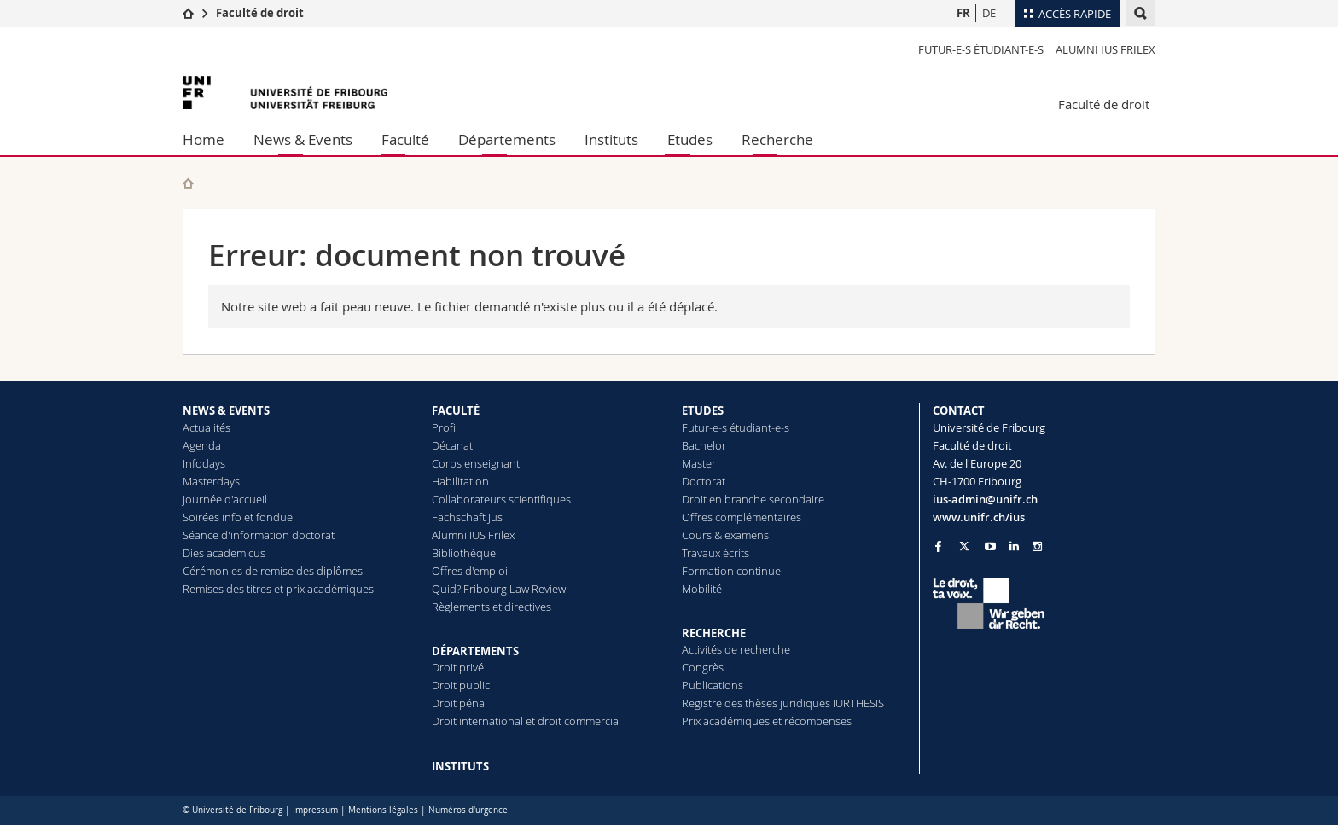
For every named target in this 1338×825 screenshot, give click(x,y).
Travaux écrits (715, 553)
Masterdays (211, 481)
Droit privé (458, 667)
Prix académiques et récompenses (767, 721)
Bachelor (704, 445)
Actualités (206, 427)
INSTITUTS (460, 766)
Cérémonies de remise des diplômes (273, 570)
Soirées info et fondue (238, 517)
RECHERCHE (714, 633)
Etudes (690, 139)
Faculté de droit (260, 12)
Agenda (202, 445)
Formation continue (731, 570)
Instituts (611, 139)
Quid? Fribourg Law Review (499, 588)
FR (963, 12)
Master (699, 463)
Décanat (452, 445)
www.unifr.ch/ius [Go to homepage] (979, 517)
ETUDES (703, 410)
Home (203, 139)
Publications (712, 685)
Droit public (461, 685)
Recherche (777, 139)
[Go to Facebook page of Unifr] (938, 546)
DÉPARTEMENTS (475, 651)
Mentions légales (383, 810)
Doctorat (703, 481)
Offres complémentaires (741, 517)
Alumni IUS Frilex (1105, 49)
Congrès (703, 667)
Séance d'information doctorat (258, 535)
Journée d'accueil (225, 499)
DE (989, 12)
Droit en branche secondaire (753, 499)
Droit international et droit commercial (526, 721)
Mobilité (702, 588)
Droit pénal (459, 703)
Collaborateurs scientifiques (501, 499)
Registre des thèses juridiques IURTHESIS (783, 703)
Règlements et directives (491, 606)
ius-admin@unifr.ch (985, 499)
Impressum (315, 810)
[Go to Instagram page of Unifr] (1037, 546)
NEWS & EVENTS (226, 410)
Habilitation (460, 481)
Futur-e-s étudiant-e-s (981, 49)
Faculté (405, 139)
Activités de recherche (736, 649)
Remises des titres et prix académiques (278, 588)
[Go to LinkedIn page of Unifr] (1014, 546)
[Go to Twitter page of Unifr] (964, 546)
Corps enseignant (476, 463)
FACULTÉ (456, 410)
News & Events (302, 139)
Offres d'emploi (470, 570)
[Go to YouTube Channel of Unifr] (990, 546)
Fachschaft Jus (467, 517)
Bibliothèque (464, 553)
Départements (507, 139)
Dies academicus (224, 553)
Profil (445, 427)
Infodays (204, 463)
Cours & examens (725, 535)
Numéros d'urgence (468, 810)
